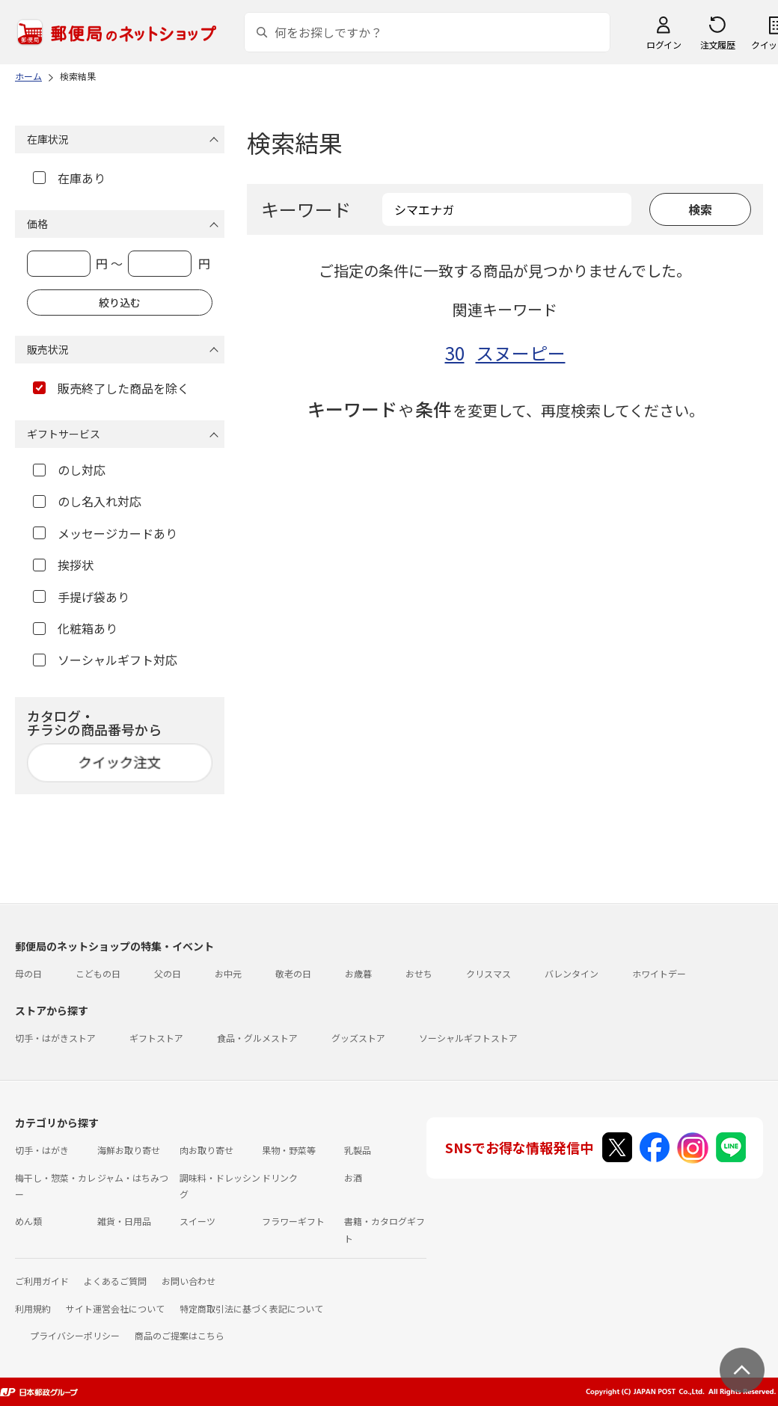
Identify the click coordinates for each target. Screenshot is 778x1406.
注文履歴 (717, 44)
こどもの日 (98, 973)
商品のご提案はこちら (179, 1335)
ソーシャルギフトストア (468, 1037)
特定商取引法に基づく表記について (251, 1308)
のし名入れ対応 (87, 501)
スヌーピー (521, 353)
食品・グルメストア (257, 1037)
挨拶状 (63, 565)
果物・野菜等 (289, 1149)
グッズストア (358, 1037)
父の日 (167, 973)
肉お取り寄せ (206, 1149)
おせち (418, 973)
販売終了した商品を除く (111, 388)
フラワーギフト (293, 1221)
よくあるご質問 (115, 1280)
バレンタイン (571, 973)
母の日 (28, 973)
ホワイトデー (659, 973)
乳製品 (357, 1149)
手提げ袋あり (81, 597)
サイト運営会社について (115, 1308)
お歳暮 (358, 973)
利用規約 (33, 1308)
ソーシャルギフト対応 (105, 660)
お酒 (353, 1177)
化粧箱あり (75, 628)
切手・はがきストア (55, 1037)
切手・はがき (42, 1149)
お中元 (228, 973)
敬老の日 (293, 973)
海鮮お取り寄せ (128, 1149)
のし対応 (69, 470)
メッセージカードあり (105, 533)
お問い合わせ (188, 1280)
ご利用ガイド (42, 1280)
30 (455, 353)
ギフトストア (156, 1037)
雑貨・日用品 (124, 1221)
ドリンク (280, 1177)
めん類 (28, 1221)
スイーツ (197, 1221)
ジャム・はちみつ (132, 1177)
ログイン (663, 44)
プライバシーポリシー (75, 1335)
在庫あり (69, 178)
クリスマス (488, 973)
